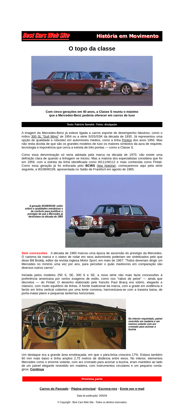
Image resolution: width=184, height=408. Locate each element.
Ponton (127, 140)
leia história (106, 165)
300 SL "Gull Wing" (45, 136)
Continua (37, 369)
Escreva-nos (107, 389)
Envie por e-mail (132, 389)
